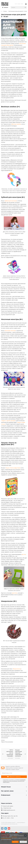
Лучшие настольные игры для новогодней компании (18, 753)
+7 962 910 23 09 (7, 808)
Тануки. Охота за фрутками (13, 468)
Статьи (5, 11)
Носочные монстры (10, 330)
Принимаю (15, 841)
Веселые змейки (16, 124)
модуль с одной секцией (8, 420)
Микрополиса (17, 669)
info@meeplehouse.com (9, 810)
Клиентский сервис (8, 806)
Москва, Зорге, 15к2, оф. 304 (10, 816)
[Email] (14, 773)
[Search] (19, 7)
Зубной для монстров (11, 201)
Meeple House (14, 787)
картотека (14, 593)
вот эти (24, 554)
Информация (14, 795)
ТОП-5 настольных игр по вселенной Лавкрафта (9, 753)
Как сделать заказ (14, 791)
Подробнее (23, 841)
